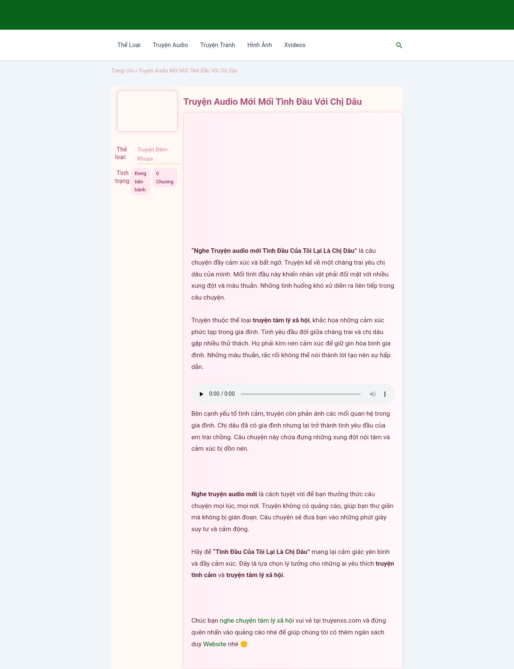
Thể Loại (128, 45)
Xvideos (294, 45)
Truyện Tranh (217, 45)
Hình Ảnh (259, 45)
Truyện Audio (170, 45)
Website (214, 644)
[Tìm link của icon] (399, 45)
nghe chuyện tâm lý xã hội (257, 620)
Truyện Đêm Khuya (152, 154)
